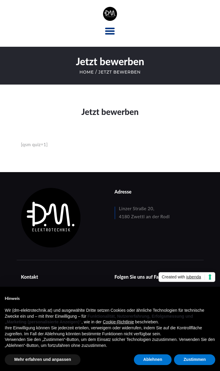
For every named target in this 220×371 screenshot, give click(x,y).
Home (86, 72)
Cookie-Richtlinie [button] (118, 321)
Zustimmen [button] (194, 359)
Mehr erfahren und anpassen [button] (42, 359)
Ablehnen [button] (152, 359)
